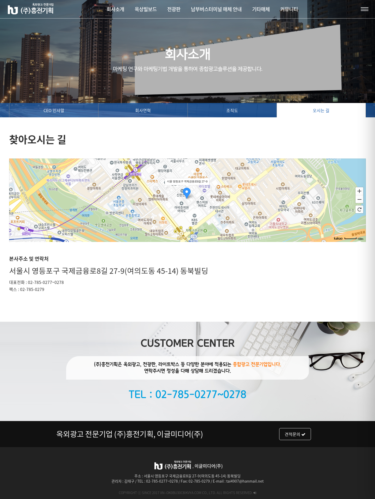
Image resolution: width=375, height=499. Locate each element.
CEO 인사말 (53, 110)
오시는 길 (321, 110)
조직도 (232, 110)
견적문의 (295, 434)
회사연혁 (143, 110)
